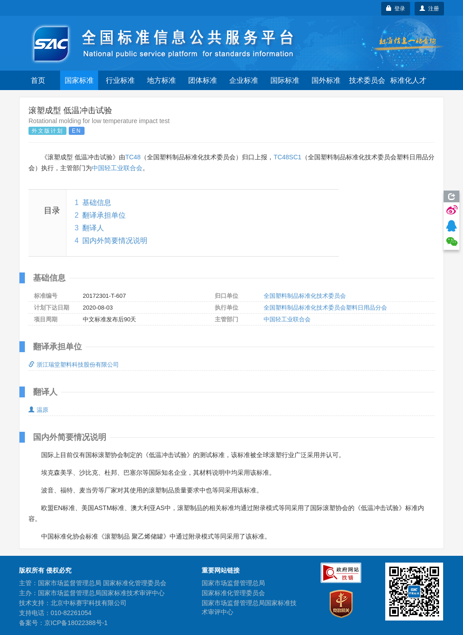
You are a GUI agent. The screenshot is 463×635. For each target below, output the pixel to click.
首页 (38, 80)
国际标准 (284, 80)
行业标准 (120, 80)
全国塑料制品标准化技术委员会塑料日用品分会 (325, 307)
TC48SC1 (287, 157)
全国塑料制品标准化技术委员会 (305, 295)
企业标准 (243, 80)
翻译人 (93, 228)
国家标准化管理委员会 (233, 593)
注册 (429, 8)
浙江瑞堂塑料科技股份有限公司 (73, 364)
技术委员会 (367, 80)
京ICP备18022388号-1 (76, 622)
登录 (396, 8)
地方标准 (161, 80)
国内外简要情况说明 (114, 240)
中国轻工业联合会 (117, 168)
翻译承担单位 (104, 215)
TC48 (133, 157)
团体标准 (202, 80)
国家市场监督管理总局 (233, 583)
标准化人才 (408, 80)
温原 (38, 409)
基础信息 (96, 202)
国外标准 (326, 80)
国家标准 (79, 80)
